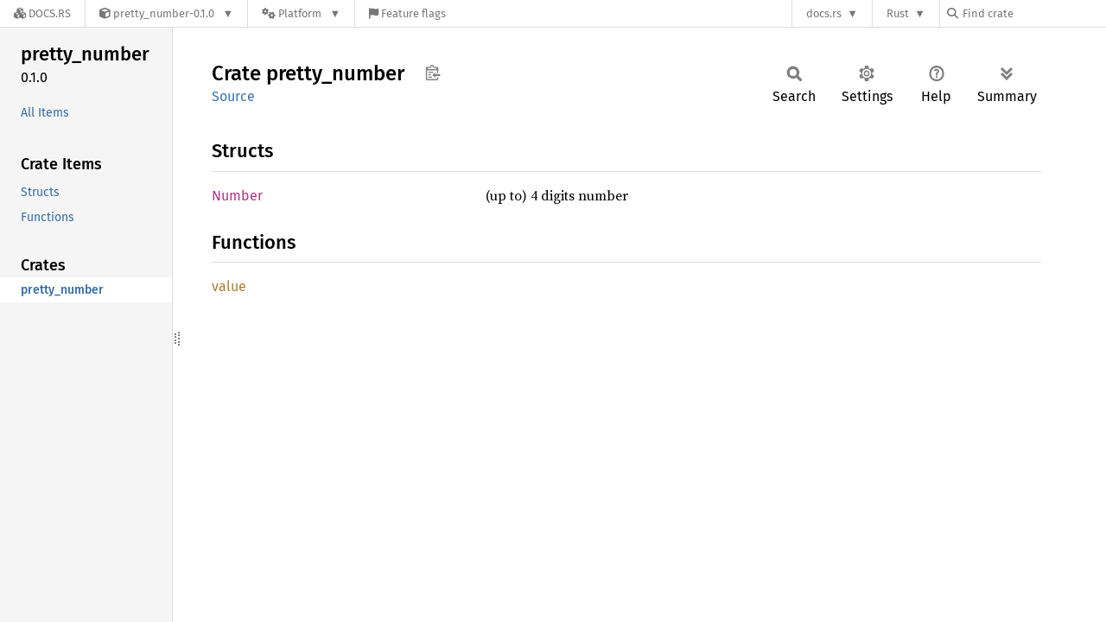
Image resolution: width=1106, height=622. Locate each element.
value (229, 286)
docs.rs (824, 13)
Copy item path (432, 72)
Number (237, 195)
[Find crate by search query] (1033, 13)
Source (233, 96)
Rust (898, 13)
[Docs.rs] (42, 13)
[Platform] (301, 13)
